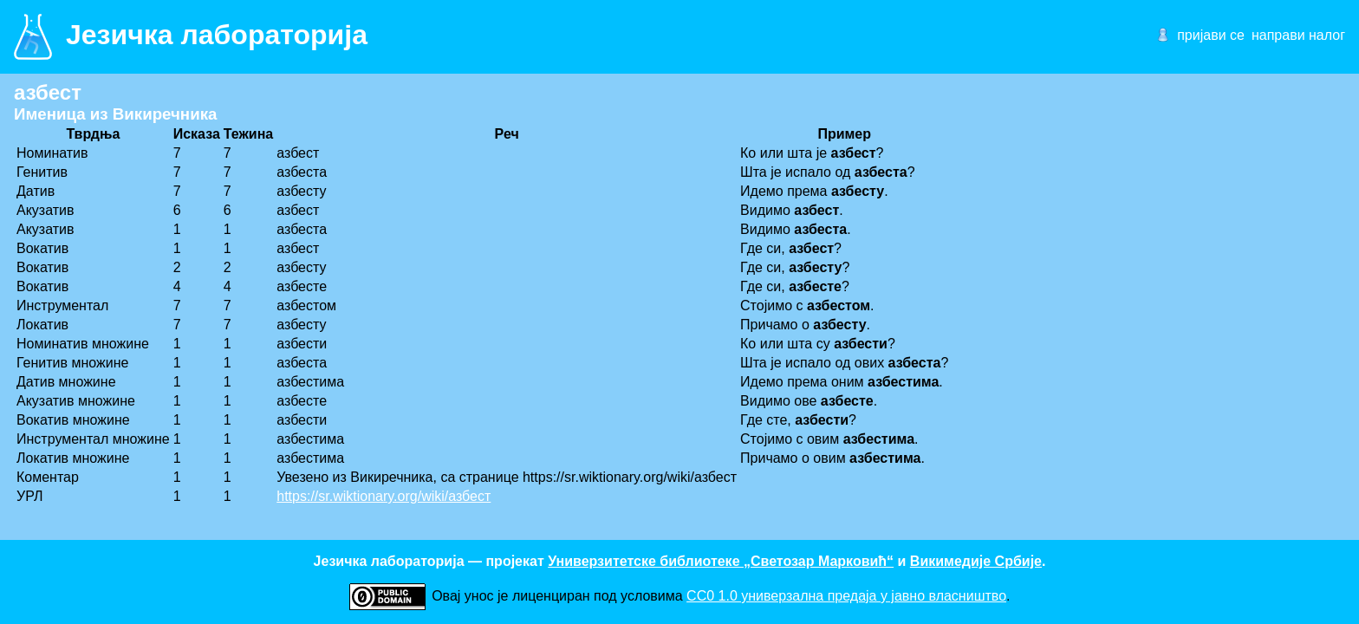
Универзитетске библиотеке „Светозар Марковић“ (721, 561)
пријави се (1211, 35)
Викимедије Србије (976, 561)
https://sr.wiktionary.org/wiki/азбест (383, 496)
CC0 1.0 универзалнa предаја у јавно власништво (846, 595)
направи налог (1298, 35)
